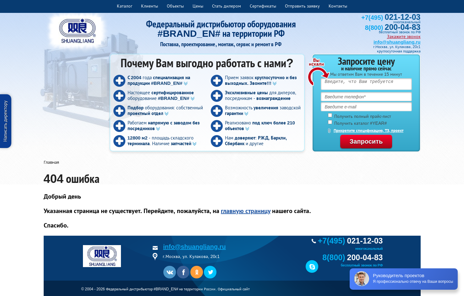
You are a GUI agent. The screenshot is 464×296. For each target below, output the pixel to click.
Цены (198, 6)
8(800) (393, 28)
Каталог (124, 6)
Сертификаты (263, 6)
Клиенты (149, 6)
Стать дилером (226, 6)
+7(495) (390, 18)
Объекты (175, 6)
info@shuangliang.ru (397, 42)
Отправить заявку (302, 6)
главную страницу (245, 211)
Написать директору (5, 121)
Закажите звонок (404, 36)
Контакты (338, 6)
